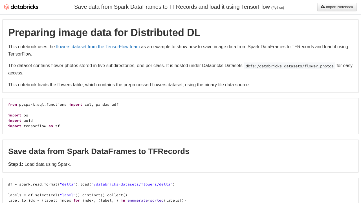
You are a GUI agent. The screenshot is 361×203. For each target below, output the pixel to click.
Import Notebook (337, 7)
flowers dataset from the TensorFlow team (98, 46)
